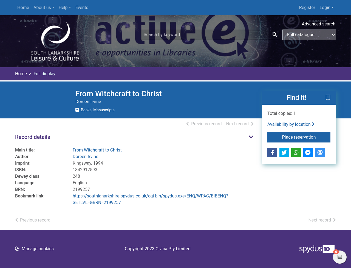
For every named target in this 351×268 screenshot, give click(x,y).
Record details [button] (32, 137)
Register (307, 7)
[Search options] (309, 35)
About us (42, 7)
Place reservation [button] (306, 137)
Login (324, 7)
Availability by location (291, 124)
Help (63, 7)
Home (23, 7)
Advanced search (318, 24)
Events (81, 7)
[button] (327, 97)
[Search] (274, 35)
